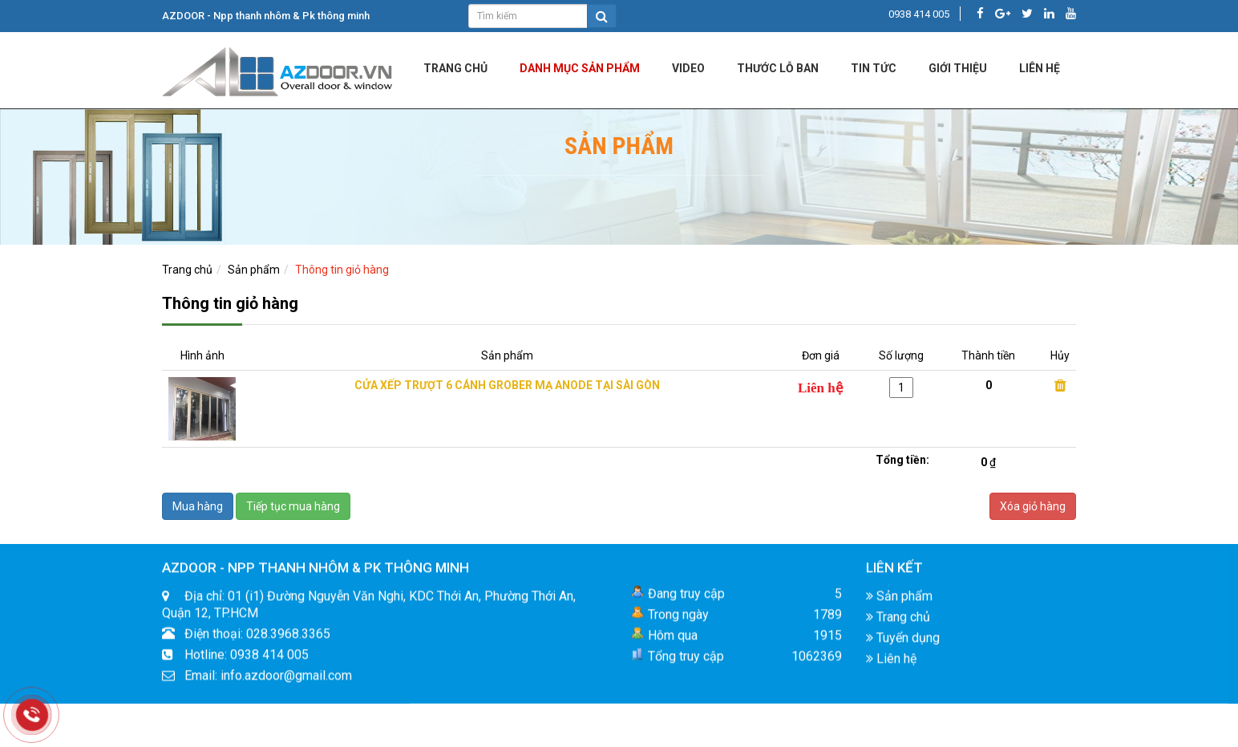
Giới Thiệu (957, 68)
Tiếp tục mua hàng (293, 506)
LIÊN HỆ (1039, 68)
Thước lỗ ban (778, 68)
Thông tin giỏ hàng (342, 269)
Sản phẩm (254, 269)
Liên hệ (891, 663)
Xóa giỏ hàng (1033, 506)
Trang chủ (455, 68)
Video (688, 68)
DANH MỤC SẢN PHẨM (580, 68)
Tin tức (873, 68)
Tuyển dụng (903, 642)
